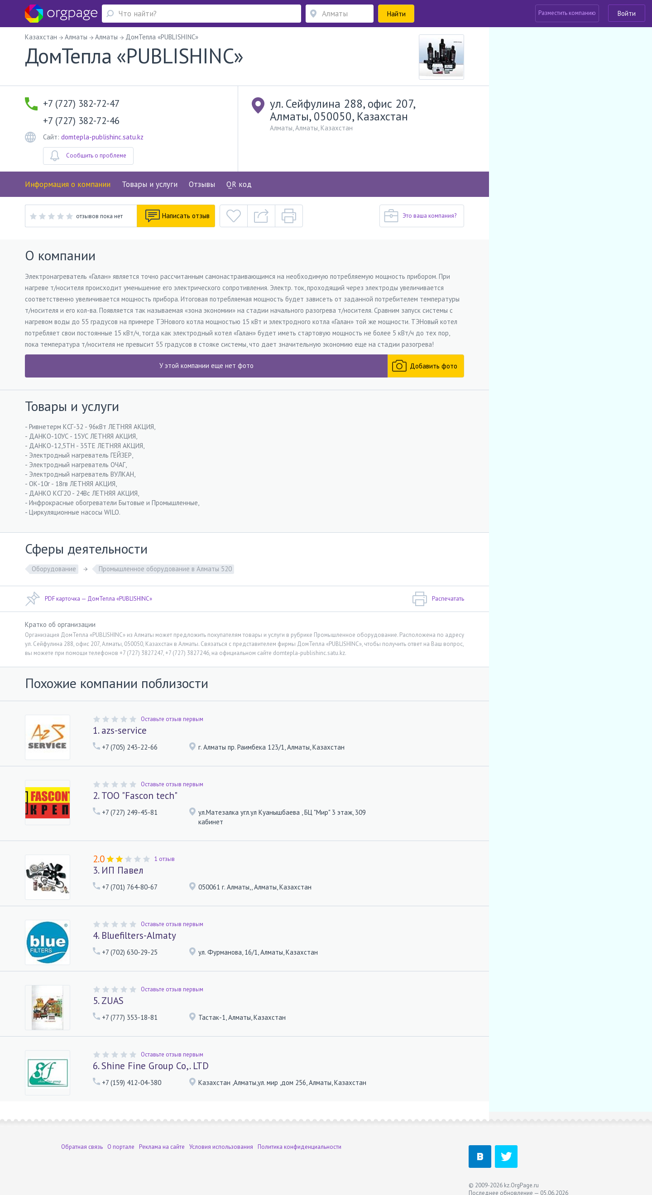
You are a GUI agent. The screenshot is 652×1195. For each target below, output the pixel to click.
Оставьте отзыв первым (172, 719)
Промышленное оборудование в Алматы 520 (165, 568)
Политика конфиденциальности (299, 1137)
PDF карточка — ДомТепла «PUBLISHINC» (88, 599)
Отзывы (202, 184)
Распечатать (438, 599)
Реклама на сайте (162, 1137)
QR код (239, 184)
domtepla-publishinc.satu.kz (102, 137)
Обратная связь (82, 1137)
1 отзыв (164, 859)
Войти (627, 13)
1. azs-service (120, 730)
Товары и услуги (149, 184)
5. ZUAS (108, 1000)
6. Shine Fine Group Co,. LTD (151, 1066)
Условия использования (221, 1137)
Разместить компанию (567, 13)
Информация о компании (67, 184)
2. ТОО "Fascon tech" (135, 795)
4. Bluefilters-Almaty (134, 935)
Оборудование (54, 568)
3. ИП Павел (118, 870)
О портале (120, 1137)
